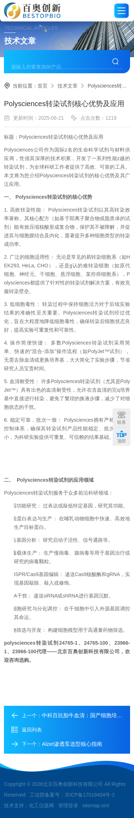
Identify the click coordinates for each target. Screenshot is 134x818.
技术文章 (68, 86)
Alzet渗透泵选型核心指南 (72, 744)
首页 (43, 86)
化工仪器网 (41, 805)
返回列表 (26, 729)
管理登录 (68, 805)
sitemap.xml (96, 805)
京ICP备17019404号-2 (90, 795)
